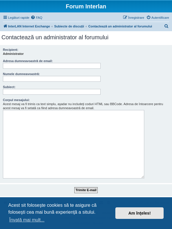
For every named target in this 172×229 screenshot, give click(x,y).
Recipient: (10, 49)
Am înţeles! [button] (139, 213)
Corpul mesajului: (16, 100)
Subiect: (9, 87)
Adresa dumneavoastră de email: (28, 61)
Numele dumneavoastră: (21, 74)
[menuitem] (36, 17)
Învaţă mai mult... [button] (27, 219)
